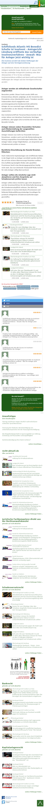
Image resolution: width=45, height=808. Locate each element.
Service (29, 8)
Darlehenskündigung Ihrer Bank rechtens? (16, 440)
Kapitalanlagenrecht (21, 38)
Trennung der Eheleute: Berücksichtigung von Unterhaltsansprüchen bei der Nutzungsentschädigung (20, 429)
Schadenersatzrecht (10, 288)
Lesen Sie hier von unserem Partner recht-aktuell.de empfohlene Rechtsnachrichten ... (19, 208)
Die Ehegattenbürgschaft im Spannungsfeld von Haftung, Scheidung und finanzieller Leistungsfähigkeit (21, 435)
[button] (22, 300)
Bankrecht (11, 38)
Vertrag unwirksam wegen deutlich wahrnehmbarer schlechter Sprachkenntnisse (19, 422)
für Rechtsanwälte (19, 8)
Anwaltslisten (24, 6)
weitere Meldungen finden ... (34, 514)
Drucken (40, 203)
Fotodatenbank (6, 8)
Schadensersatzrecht (36, 38)
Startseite (4, 6)
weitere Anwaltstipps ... (35, 444)
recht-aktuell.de (16, 523)
